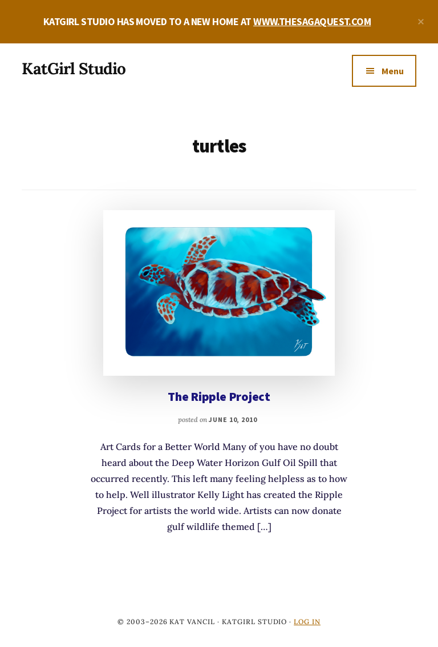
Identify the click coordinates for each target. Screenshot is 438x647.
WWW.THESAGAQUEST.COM (312, 21)
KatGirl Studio (73, 68)
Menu (393, 71)
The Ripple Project (219, 396)
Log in (307, 621)
